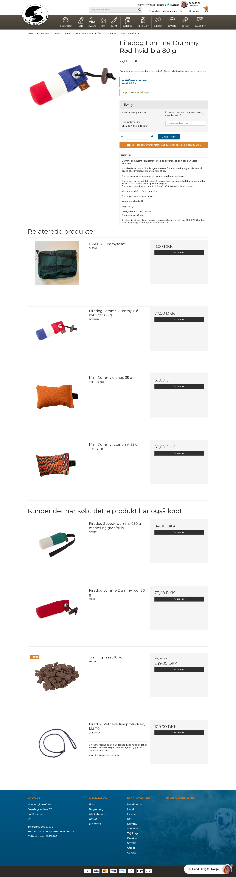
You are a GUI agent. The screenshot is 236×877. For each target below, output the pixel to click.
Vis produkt (179, 252)
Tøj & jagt (143, 22)
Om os (183, 11)
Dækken (158, 22)
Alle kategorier (170, 11)
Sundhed (127, 22)
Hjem (92, 804)
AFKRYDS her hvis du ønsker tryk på (174, 113)
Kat (103, 22)
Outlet (185, 22)
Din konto (193, 11)
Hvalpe (92, 22)
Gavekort (200, 22)
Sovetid (172, 22)
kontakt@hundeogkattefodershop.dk (148, 222)
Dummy (114, 22)
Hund (81, 22)
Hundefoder (65, 22)
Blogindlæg (154, 11)
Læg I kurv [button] (168, 136)
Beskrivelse (126, 155)
